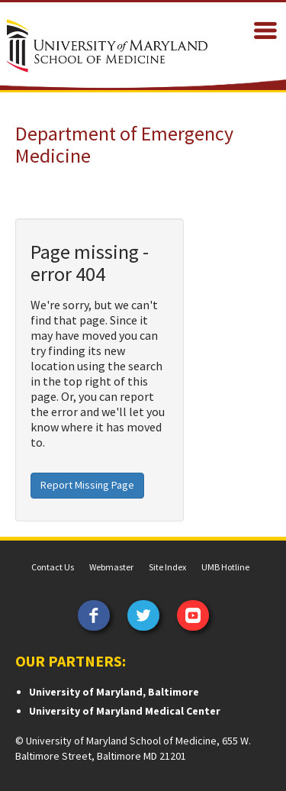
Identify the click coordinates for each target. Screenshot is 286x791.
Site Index (167, 567)
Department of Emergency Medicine (124, 144)
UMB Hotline (225, 567)
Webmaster (111, 567)
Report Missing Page (87, 485)
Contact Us (52, 567)
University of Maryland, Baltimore (114, 692)
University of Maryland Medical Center (124, 711)
